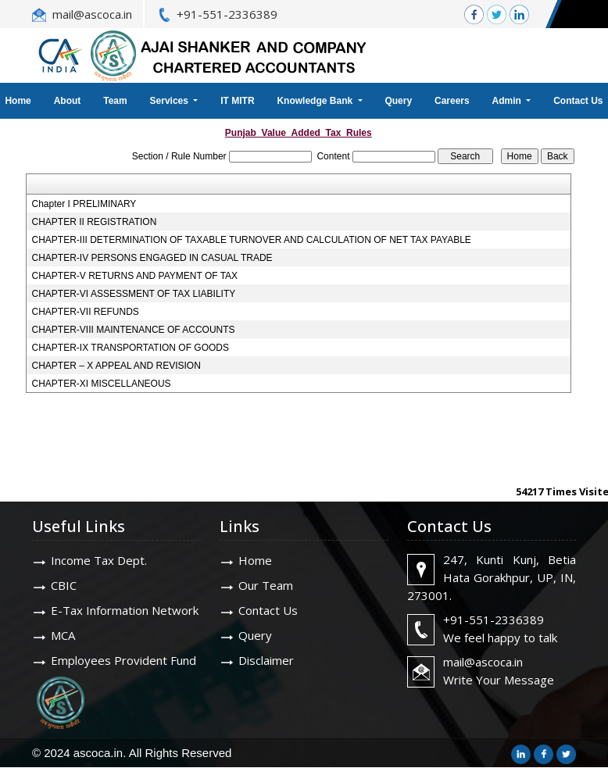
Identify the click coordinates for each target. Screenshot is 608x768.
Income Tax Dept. (99, 560)
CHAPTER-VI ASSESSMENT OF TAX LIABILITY (134, 293)
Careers (452, 100)
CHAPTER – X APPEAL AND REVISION (116, 365)
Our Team (265, 585)
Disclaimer (266, 660)
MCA (63, 635)
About (67, 100)
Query (398, 100)
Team (115, 100)
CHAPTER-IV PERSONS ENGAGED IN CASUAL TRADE (152, 257)
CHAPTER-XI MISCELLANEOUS (101, 383)
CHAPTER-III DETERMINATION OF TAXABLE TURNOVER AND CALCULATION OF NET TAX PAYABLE (251, 239)
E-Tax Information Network (124, 610)
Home (255, 560)
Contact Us (268, 610)
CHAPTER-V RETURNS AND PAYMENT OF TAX (135, 275)
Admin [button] (508, 100)
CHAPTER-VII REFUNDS (85, 311)
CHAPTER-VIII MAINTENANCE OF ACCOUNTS (133, 329)
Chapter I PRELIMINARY (84, 203)
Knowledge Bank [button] (316, 100)
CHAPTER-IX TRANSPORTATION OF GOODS (130, 347)
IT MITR (237, 100)
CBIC (64, 585)
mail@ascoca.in (92, 14)
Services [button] (170, 100)
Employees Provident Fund (123, 660)
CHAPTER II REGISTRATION (94, 221)
